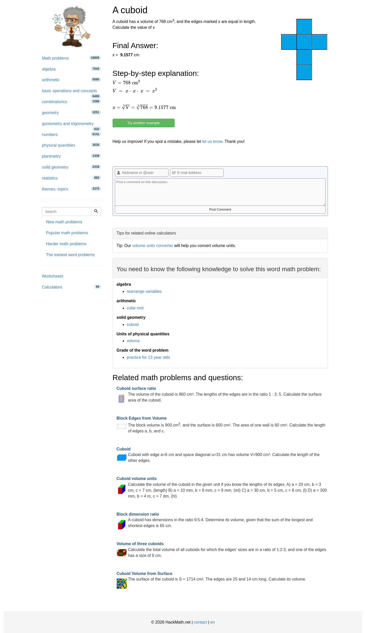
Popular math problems (67, 233)
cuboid (133, 324)
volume (133, 341)
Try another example (143, 123)
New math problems (64, 222)
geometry (71, 112)
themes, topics (71, 188)
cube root (135, 308)
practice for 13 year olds (148, 357)
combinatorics (71, 101)
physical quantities (71, 145)
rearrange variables (144, 291)
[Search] (96, 211)
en (212, 622)
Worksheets (52, 276)
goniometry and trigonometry (71, 125)
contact (200, 622)
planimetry (71, 156)
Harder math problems (66, 244)
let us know (212, 141)
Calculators (71, 286)
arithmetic (71, 79)
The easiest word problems (70, 255)
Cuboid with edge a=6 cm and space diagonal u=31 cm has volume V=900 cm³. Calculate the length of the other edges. (218, 455)
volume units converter (152, 245)
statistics (71, 177)
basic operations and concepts (71, 93)
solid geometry (71, 166)
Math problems (71, 58)
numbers (71, 134)
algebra (71, 68)
